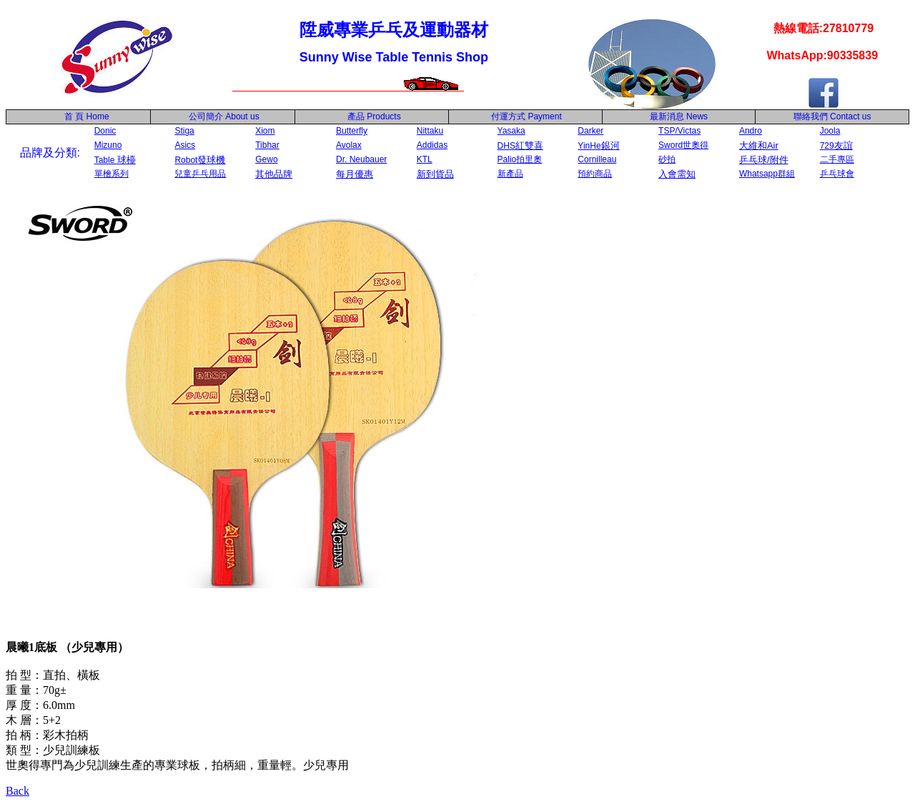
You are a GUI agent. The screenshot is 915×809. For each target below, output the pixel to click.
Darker (590, 131)
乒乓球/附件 (763, 159)
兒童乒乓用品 (200, 174)
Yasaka (511, 131)
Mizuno (108, 145)
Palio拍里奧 (520, 159)
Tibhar (267, 145)
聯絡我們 (810, 116)
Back (17, 791)
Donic (105, 131)
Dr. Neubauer (361, 159)
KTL (424, 159)
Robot (199, 160)
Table (115, 160)
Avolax (349, 145)
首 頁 (71, 116)
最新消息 (679, 116)
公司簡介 (206, 116)
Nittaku (430, 131)
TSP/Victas (679, 131)
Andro (750, 131)
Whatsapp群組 (767, 174)
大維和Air (758, 145)
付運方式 (526, 116)
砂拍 (667, 159)
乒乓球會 (837, 174)
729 (836, 146)
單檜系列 (111, 174)
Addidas (432, 145)
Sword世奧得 (683, 145)
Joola (830, 131)
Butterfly (351, 131)
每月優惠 (354, 174)
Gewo (266, 159)
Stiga (184, 131)
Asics (184, 145)
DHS (520, 146)
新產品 (510, 174)
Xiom (264, 131)
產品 (374, 116)
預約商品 (595, 174)
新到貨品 (435, 174)
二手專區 (837, 159)
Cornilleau (597, 159)
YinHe (598, 146)
